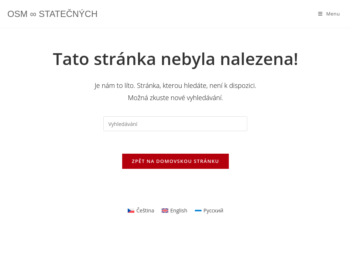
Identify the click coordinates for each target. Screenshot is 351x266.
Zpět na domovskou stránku (175, 161)
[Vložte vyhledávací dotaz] (175, 123)
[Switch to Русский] (209, 210)
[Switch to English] (174, 210)
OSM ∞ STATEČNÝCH (52, 14)
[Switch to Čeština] (141, 210)
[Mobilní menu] (329, 13)
